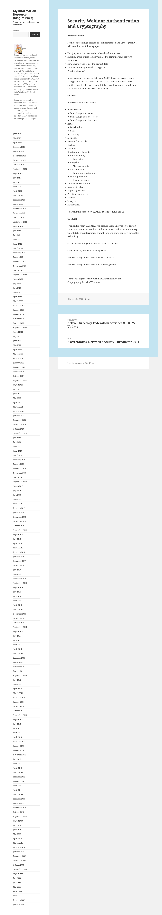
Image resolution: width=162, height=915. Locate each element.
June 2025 (17, 182)
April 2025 (17, 191)
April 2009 (17, 891)
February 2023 (19, 305)
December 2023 (19, 261)
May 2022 (17, 345)
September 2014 (20, 675)
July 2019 (17, 490)
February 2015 (19, 658)
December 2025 (19, 156)
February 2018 (19, 552)
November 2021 (19, 371)
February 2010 (19, 847)
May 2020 (17, 446)
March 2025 (18, 195)
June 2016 (17, 596)
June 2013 (17, 728)
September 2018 (20, 530)
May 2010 (17, 834)
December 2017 (19, 561)
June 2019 (17, 495)
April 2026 (17, 142)
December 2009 (19, 856)
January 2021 (18, 415)
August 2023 (18, 279)
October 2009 (18, 865)
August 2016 (18, 587)
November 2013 (19, 706)
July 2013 (17, 724)
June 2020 (17, 442)
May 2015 (17, 644)
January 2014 (18, 702)
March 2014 (18, 693)
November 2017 (19, 565)
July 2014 (17, 680)
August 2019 (18, 486)
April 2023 (17, 297)
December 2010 (19, 807)
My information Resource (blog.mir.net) (24, 14)
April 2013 (17, 737)
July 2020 (17, 437)
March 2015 (18, 653)
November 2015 (19, 618)
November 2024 (19, 213)
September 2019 (20, 482)
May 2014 (17, 684)
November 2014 (19, 666)
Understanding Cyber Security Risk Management (91, 264)
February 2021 (19, 411)
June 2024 (17, 235)
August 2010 (18, 821)
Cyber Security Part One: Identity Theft (86, 250)
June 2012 (17, 759)
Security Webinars (91, 282)
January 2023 (18, 310)
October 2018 (18, 526)
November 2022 (19, 319)
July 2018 (17, 539)
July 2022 (17, 336)
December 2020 (19, 420)
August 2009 (18, 873)
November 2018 (19, 521)
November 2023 (19, 266)
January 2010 (18, 851)
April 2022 (17, 349)
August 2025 (18, 173)
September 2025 (20, 169)
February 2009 (19, 900)
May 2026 (17, 138)
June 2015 (17, 640)
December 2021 (19, 367)
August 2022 (18, 332)
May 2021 (17, 398)
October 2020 (18, 429)
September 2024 (20, 222)
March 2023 (18, 301)
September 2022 (20, 327)
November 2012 (19, 755)
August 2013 (18, 719)
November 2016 (19, 578)
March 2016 (18, 609)
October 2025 (18, 164)
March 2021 (18, 407)
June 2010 (17, 829)
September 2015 (20, 627)
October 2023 (18, 270)
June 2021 (17, 393)
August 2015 (18, 631)
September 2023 (20, 275)
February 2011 (19, 799)
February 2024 (19, 252)
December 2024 (19, 208)
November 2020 (19, 424)
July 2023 (17, 283)
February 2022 (19, 358)
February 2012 (19, 777)
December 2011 (19, 781)
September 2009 (20, 869)
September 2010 (20, 816)
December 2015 (19, 614)
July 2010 (17, 825)
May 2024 (17, 239)
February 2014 (19, 697)
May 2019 (17, 499)
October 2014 (18, 671)
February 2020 (19, 459)
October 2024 (18, 217)
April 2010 (17, 838)
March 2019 (18, 504)
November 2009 (19, 860)
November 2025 (19, 160)
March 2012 (18, 772)
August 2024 (18, 226)
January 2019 (18, 512)
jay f (88, 299)
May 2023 (17, 292)
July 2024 (17, 230)
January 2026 (18, 151)
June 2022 (17, 341)
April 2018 (17, 543)
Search (16, 31)
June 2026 (17, 134)
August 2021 (18, 385)
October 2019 (18, 477)
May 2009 (17, 887)
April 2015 (17, 649)
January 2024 (18, 257)
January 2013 (18, 746)
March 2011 (18, 794)
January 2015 (18, 662)
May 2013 (17, 733)
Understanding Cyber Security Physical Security (91, 257)
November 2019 (19, 473)
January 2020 (18, 464)
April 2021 (17, 402)
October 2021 (18, 376)
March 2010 (18, 843)
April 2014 (17, 689)
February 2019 (19, 508)
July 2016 (17, 592)
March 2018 (18, 548)
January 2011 (18, 803)
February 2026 (19, 147)
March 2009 (18, 896)
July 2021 (17, 389)
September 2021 (20, 380)
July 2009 (17, 878)
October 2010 (18, 812)
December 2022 (19, 314)
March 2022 (18, 354)
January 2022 (18, 363)
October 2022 (18, 323)
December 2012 (19, 750)
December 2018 (19, 517)
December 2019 (19, 468)
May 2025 (17, 186)
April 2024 (17, 244)
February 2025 (19, 200)
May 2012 (17, 763)
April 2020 (17, 451)
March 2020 (18, 455)
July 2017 (17, 570)
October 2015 (18, 622)
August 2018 (18, 534)
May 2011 (17, 785)
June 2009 (17, 882)
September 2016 (20, 583)
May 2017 (17, 574)
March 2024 (18, 248)
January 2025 (18, 204)
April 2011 (17, 790)
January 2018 (18, 556)
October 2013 (18, 711)
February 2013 (19, 741)
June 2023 (17, 288)
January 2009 (18, 904)
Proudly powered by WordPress (80, 363)
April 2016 (17, 605)
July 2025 (17, 178)
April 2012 (17, 768)
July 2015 (17, 636)
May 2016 (17, 600)
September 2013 (20, 715)
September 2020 (20, 433)
